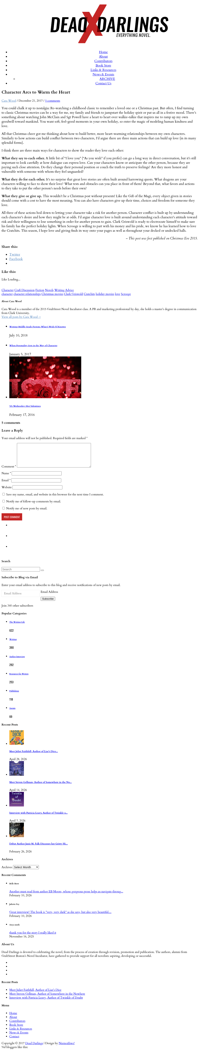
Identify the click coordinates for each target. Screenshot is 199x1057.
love (117, 294)
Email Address (49, 596)
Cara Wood (9, 101)
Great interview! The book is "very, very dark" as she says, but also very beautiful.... (60, 917)
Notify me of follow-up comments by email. (33, 506)
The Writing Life (17, 626)
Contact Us (103, 83)
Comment (9, 471)
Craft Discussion (24, 290)
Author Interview (17, 661)
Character (8, 290)
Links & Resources (103, 70)
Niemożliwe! (67, 1048)
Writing (13, 644)
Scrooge (126, 294)
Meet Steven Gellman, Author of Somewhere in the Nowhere (47, 998)
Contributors (103, 61)
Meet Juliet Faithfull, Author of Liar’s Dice (35, 994)
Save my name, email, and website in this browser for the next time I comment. (55, 499)
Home (103, 52)
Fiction (39, 290)
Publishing (14, 695)
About (103, 56)
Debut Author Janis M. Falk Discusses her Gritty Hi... (38, 848)
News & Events (103, 74)
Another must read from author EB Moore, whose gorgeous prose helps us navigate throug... (66, 896)
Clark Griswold (73, 294)
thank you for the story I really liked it (32, 937)
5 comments (52, 101)
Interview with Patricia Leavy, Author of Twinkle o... (38, 817)
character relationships (27, 294)
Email (6, 485)
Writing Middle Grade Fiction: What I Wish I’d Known (37, 326)
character (7, 294)
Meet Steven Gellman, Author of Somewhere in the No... (40, 787)
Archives (7, 872)
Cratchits (89, 294)
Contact (14, 1041)
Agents (12, 713)
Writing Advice (64, 290)
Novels (49, 290)
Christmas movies (52, 294)
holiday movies (105, 294)
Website (7, 492)
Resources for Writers (19, 678)
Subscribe (48, 603)
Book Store (103, 65)
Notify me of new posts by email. (26, 513)
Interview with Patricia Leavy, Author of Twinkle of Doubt (46, 1002)
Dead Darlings (34, 1048)
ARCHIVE (107, 79)
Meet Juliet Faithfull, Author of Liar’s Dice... (33, 756)
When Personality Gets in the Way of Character (33, 345)
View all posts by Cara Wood (21, 317)
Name (6, 478)
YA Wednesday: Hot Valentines (25, 406)
